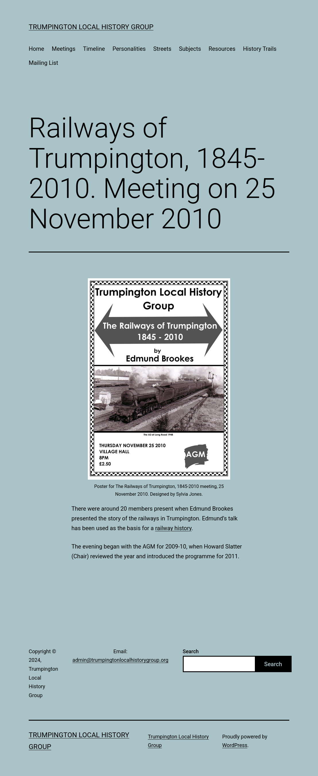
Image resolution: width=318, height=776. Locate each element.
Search (191, 651)
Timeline (94, 48)
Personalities (129, 48)
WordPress (234, 745)
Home (36, 48)
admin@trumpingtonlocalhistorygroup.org (120, 660)
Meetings (63, 48)
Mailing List (43, 62)
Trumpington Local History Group (91, 27)
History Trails (260, 48)
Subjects (190, 48)
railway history (173, 528)
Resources (222, 48)
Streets (162, 48)
